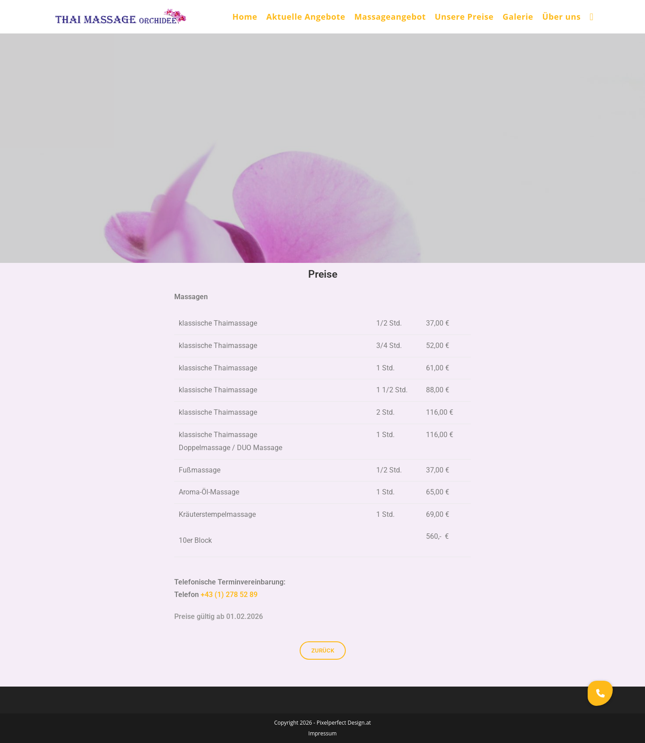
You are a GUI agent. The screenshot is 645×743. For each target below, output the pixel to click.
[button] (600, 693)
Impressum (322, 733)
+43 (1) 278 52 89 (229, 594)
